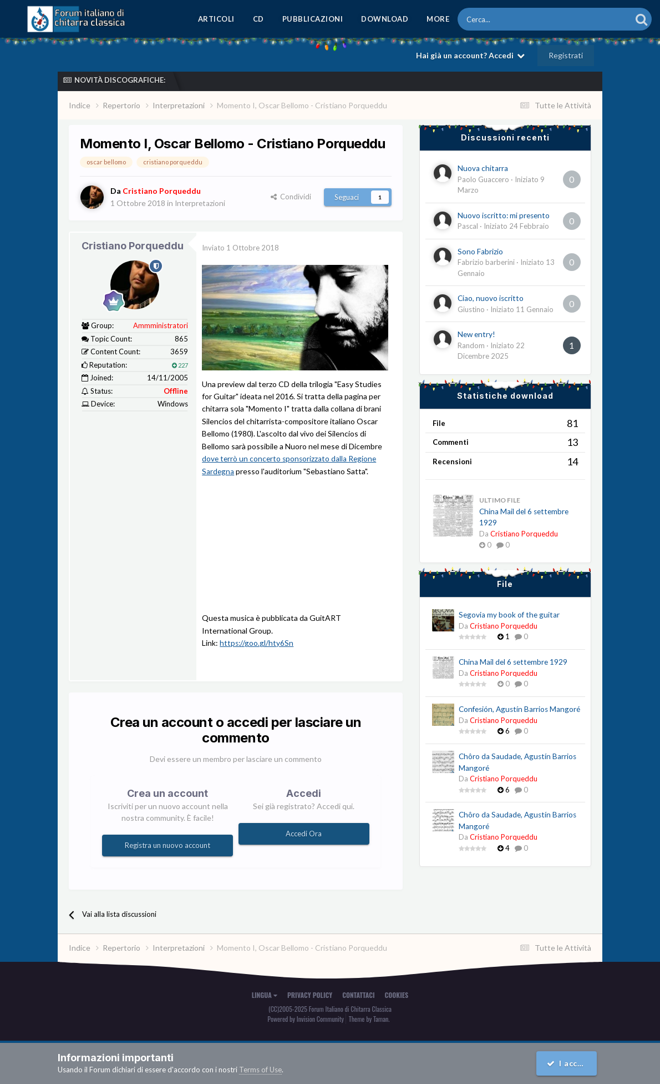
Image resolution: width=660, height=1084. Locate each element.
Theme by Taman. (369, 1017)
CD (258, 18)
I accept (568, 1063)
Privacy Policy (309, 994)
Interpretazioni (201, 203)
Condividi (291, 196)
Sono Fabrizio (480, 251)
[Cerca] (514, 19)
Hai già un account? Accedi (470, 55)
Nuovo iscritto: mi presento (504, 215)
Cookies (397, 994)
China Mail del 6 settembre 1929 (513, 662)
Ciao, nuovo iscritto (491, 298)
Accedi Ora (304, 833)
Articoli (216, 18)
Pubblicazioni (312, 18)
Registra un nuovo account (167, 844)
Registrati (566, 55)
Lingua (264, 994)
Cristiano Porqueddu (133, 246)
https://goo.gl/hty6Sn (257, 642)
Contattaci (358, 994)
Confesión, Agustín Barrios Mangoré (519, 709)
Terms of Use (260, 1069)
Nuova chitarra (483, 168)
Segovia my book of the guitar (509, 614)
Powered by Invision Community (305, 1017)
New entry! (476, 334)
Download (384, 18)
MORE (438, 18)
